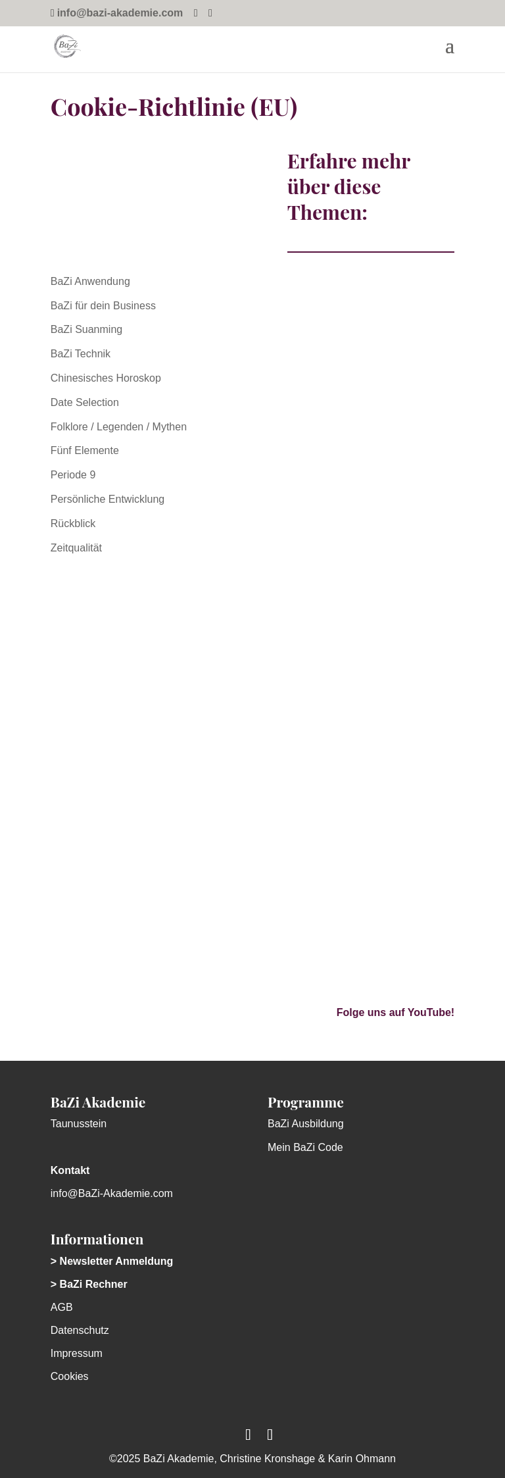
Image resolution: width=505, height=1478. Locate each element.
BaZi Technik (80, 353)
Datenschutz (80, 1330)
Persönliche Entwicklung (107, 499)
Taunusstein (79, 1123)
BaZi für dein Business (103, 305)
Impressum (77, 1353)
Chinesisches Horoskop (106, 378)
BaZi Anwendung (90, 281)
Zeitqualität (76, 547)
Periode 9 (73, 474)
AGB (62, 1307)
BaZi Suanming (86, 329)
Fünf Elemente (85, 450)
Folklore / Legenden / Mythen (119, 426)
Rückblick (73, 523)
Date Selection (85, 402)
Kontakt (70, 1170)
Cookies (70, 1376)
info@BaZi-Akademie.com (112, 1193)
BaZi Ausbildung (306, 1123)
